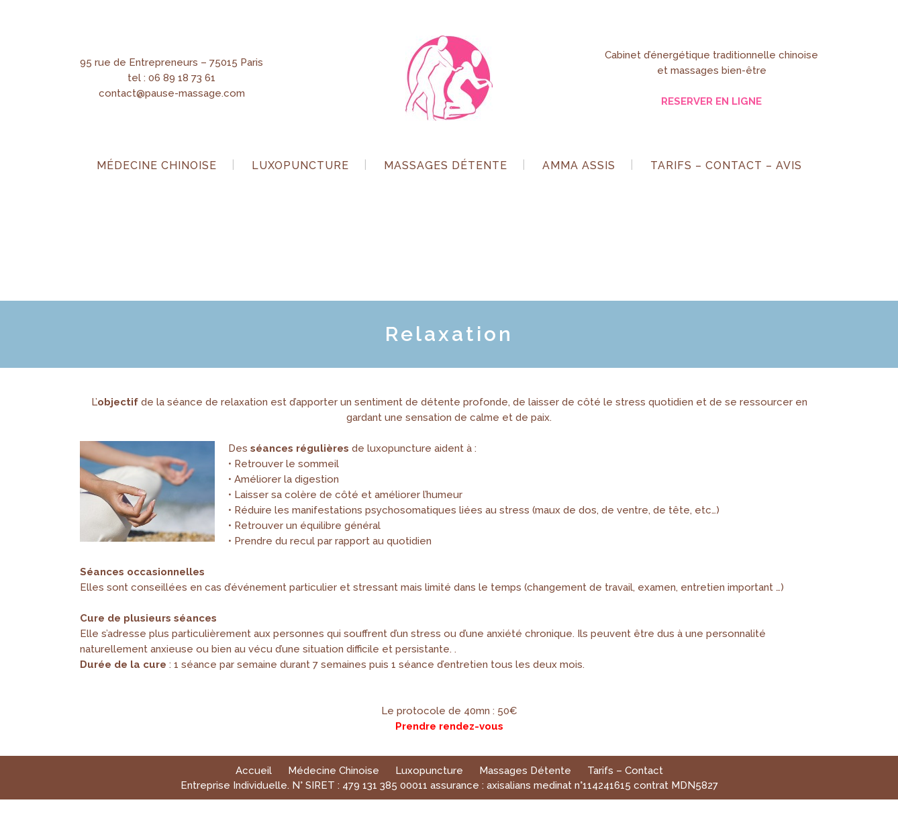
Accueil (254, 771)
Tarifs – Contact (625, 771)
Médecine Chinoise (333, 771)
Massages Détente (525, 771)
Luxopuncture (429, 771)
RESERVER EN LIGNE (711, 101)
